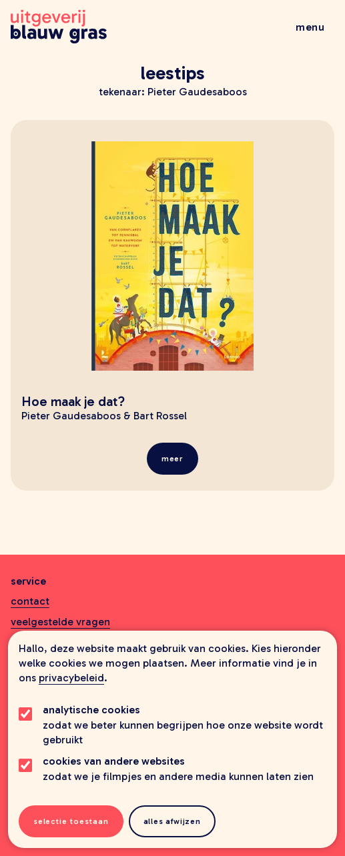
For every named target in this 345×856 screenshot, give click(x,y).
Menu (310, 27)
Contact (30, 601)
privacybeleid (71, 677)
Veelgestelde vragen (60, 621)
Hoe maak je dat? (73, 401)
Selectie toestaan (71, 821)
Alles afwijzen (172, 821)
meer (172, 458)
